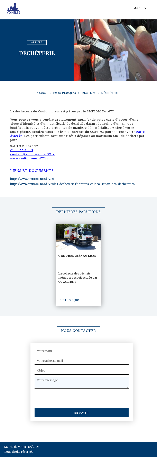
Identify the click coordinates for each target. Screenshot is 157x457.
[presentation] (66, 399)
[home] (67, 8)
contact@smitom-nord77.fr (32, 154)
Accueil (42, 93)
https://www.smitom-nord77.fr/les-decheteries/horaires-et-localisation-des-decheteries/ (72, 184)
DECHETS (89, 92)
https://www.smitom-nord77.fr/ (32, 179)
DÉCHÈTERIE (110, 92)
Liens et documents (32, 171)
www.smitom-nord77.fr (29, 158)
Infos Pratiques (64, 92)
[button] (140, 8)
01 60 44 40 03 (21, 150)
